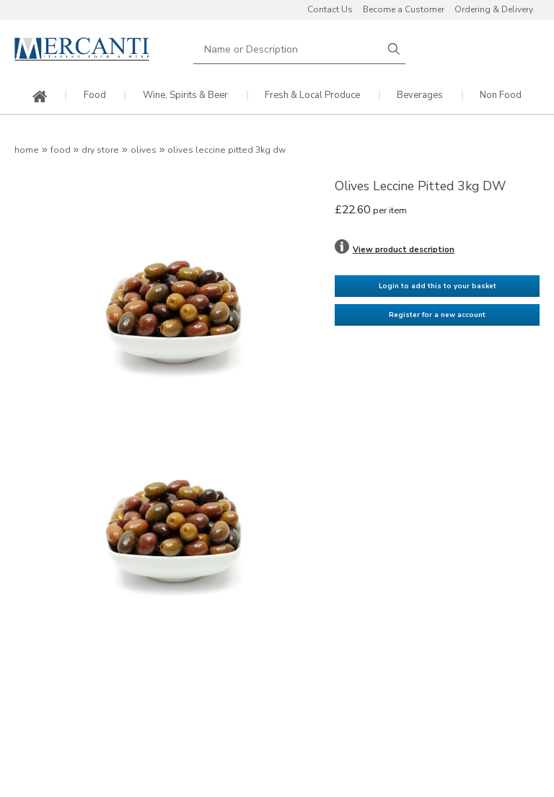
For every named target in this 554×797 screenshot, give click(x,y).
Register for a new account (437, 314)
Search (394, 49)
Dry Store (100, 150)
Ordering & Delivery (493, 9)
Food (95, 95)
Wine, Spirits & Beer (185, 95)
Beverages (420, 95)
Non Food (501, 95)
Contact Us (330, 9)
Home (26, 150)
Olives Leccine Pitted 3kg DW (226, 150)
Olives (144, 150)
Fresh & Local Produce (312, 95)
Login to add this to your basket (437, 285)
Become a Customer (403, 9)
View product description (403, 249)
